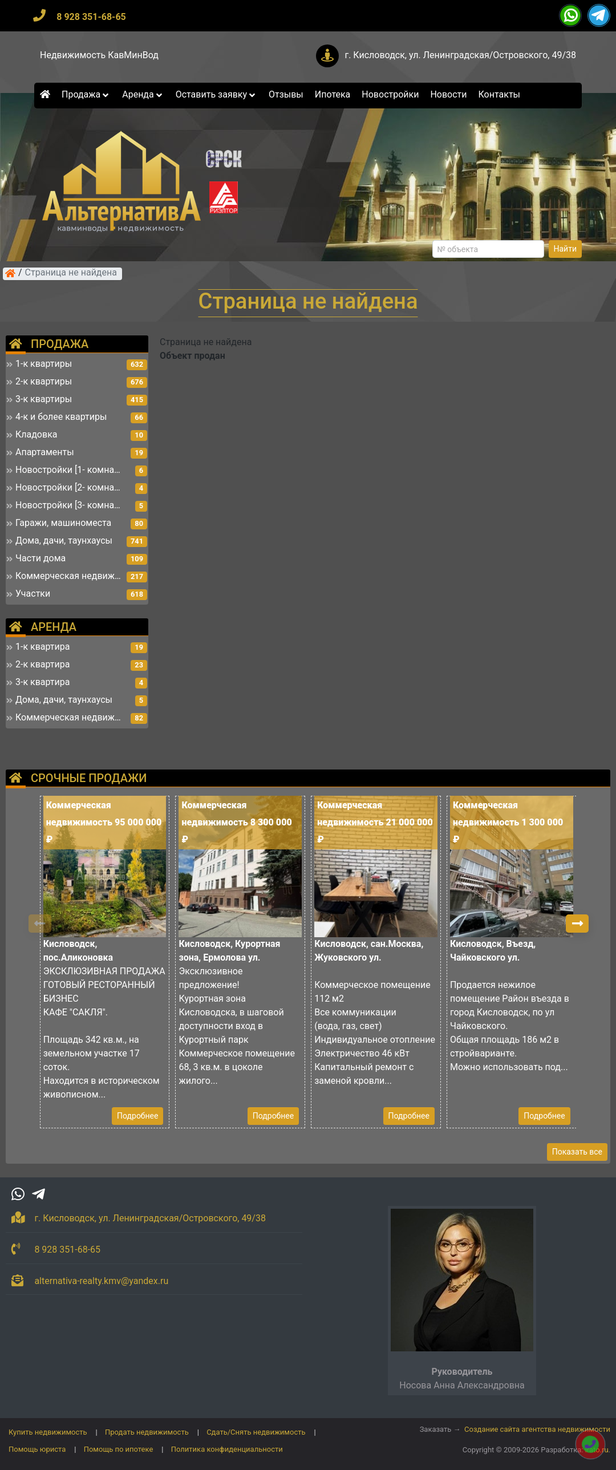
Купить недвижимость (48, 1432)
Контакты (499, 94)
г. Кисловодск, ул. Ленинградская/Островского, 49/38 (460, 55)
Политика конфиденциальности (227, 1449)
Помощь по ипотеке (118, 1449)
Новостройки (390, 94)
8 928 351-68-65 (91, 16)
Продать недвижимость (147, 1432)
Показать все (577, 1151)
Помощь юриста (37, 1449)
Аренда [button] (143, 94)
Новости (448, 94)
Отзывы (286, 94)
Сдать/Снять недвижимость (255, 1432)
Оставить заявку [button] (216, 94)
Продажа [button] (86, 94)
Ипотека (333, 94)
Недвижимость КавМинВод (99, 55)
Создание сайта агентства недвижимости (537, 1429)
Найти (565, 248)
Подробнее (137, 1115)
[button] (577, 923)
